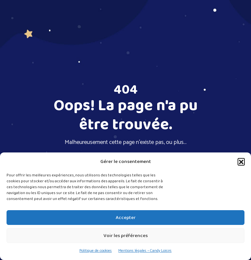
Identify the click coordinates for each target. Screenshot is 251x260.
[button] (241, 161)
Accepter (126, 218)
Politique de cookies (95, 251)
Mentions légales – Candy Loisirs (145, 251)
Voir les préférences (126, 236)
